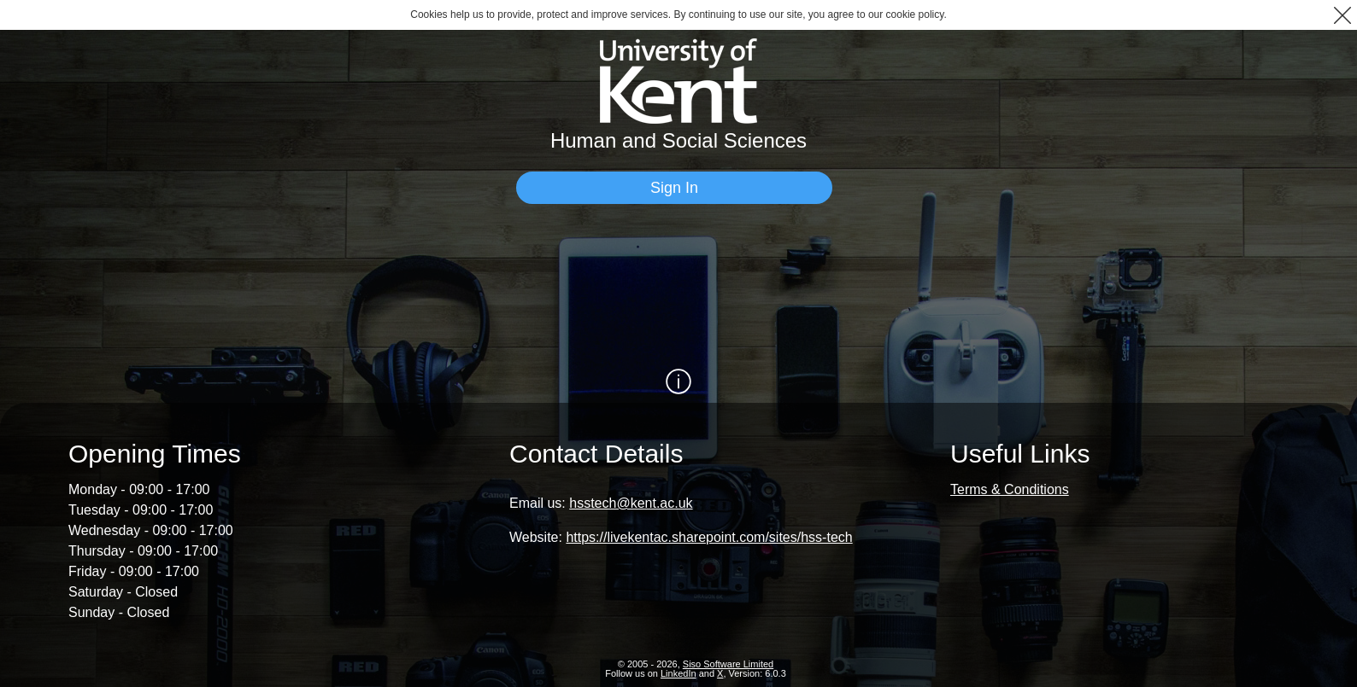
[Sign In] (674, 188)
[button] (1342, 15)
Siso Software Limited (728, 664)
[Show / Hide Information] (678, 381)
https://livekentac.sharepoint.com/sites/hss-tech (709, 537)
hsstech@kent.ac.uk (630, 503)
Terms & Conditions (1009, 489)
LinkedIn (678, 673)
